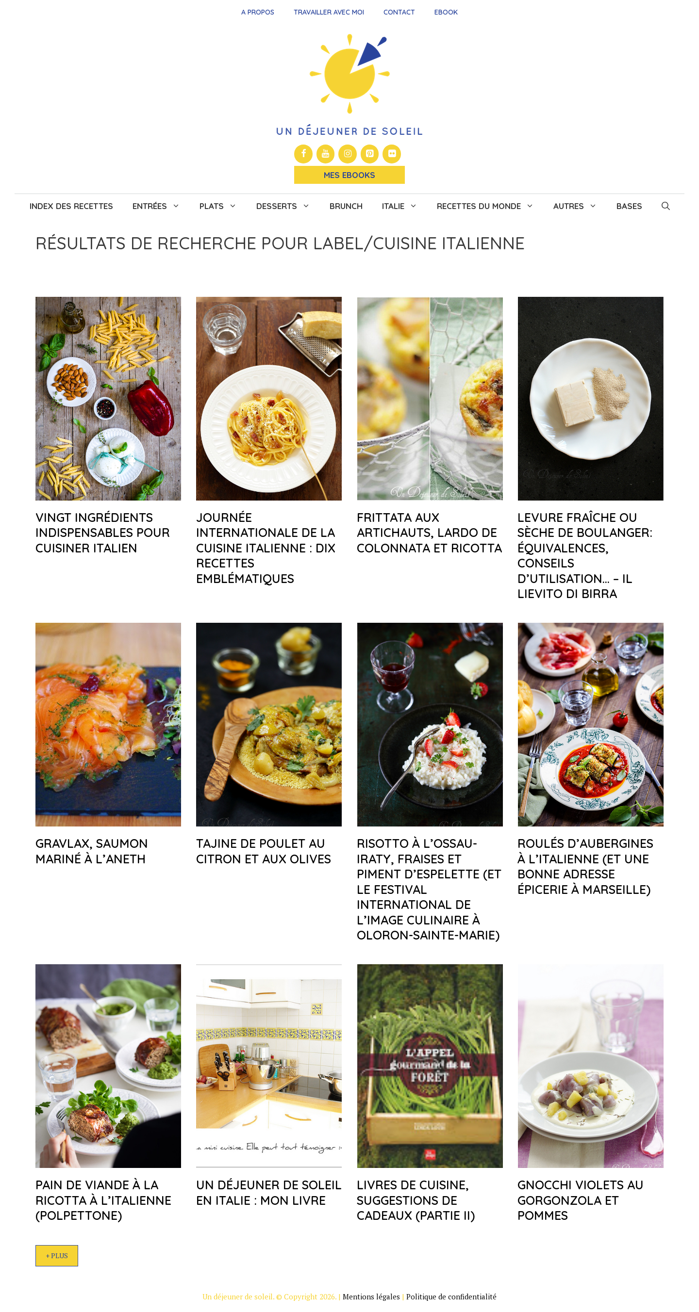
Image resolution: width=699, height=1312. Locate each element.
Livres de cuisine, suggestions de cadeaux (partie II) (416, 1200)
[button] (666, 206)
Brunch (346, 206)
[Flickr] (392, 154)
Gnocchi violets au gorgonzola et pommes (580, 1200)
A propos (257, 12)
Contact (399, 12)
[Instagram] (347, 154)
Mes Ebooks (349, 175)
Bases (629, 206)
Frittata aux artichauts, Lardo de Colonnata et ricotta (429, 532)
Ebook (446, 12)
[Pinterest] (370, 154)
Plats (223, 206)
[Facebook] (303, 154)
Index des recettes (71, 206)
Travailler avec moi (329, 12)
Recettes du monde (490, 206)
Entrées (161, 206)
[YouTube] (325, 154)
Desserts (288, 206)
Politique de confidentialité (451, 1296)
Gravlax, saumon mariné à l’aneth (91, 851)
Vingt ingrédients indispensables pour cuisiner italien (102, 532)
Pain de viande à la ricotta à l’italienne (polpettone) (103, 1200)
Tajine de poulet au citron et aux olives (263, 851)
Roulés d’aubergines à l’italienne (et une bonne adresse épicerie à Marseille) (585, 866)
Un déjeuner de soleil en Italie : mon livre (269, 1192)
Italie (404, 206)
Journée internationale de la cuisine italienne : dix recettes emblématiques (265, 548)
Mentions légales (371, 1296)
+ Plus (57, 1255)
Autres (580, 206)
